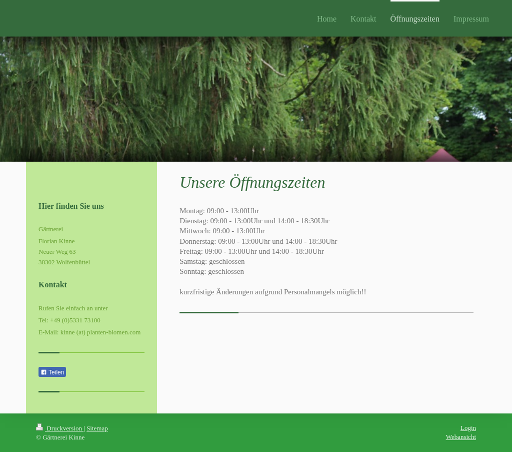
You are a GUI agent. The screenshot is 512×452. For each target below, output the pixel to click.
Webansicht (461, 436)
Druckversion (60, 428)
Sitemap (97, 428)
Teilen (52, 372)
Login (468, 427)
